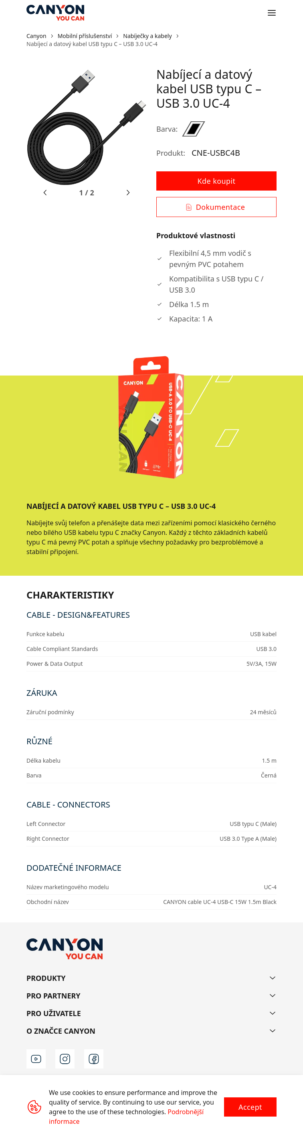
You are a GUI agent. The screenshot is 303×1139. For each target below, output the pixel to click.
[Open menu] (272, 13)
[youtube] (36, 1059)
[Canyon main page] (55, 13)
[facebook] (93, 1059)
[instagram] (65, 1059)
